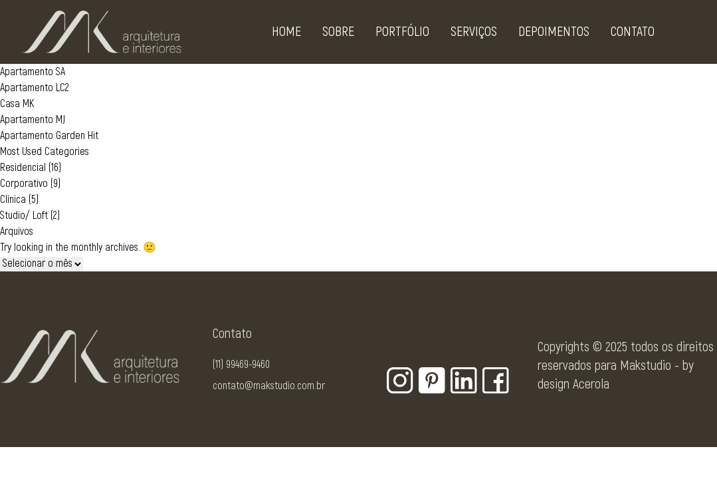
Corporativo (24, 183)
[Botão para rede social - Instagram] (400, 380)
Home (286, 34)
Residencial (23, 167)
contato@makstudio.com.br (269, 386)
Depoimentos (553, 34)
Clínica (13, 199)
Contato (633, 34)
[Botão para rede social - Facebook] (495, 380)
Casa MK (17, 103)
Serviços (474, 34)
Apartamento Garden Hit (49, 135)
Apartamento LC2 (34, 87)
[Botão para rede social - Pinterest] (432, 380)
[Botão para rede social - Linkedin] (464, 380)
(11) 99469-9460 (241, 364)
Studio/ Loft (24, 215)
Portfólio (402, 34)
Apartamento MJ (32, 119)
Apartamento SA (32, 72)
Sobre (338, 34)
